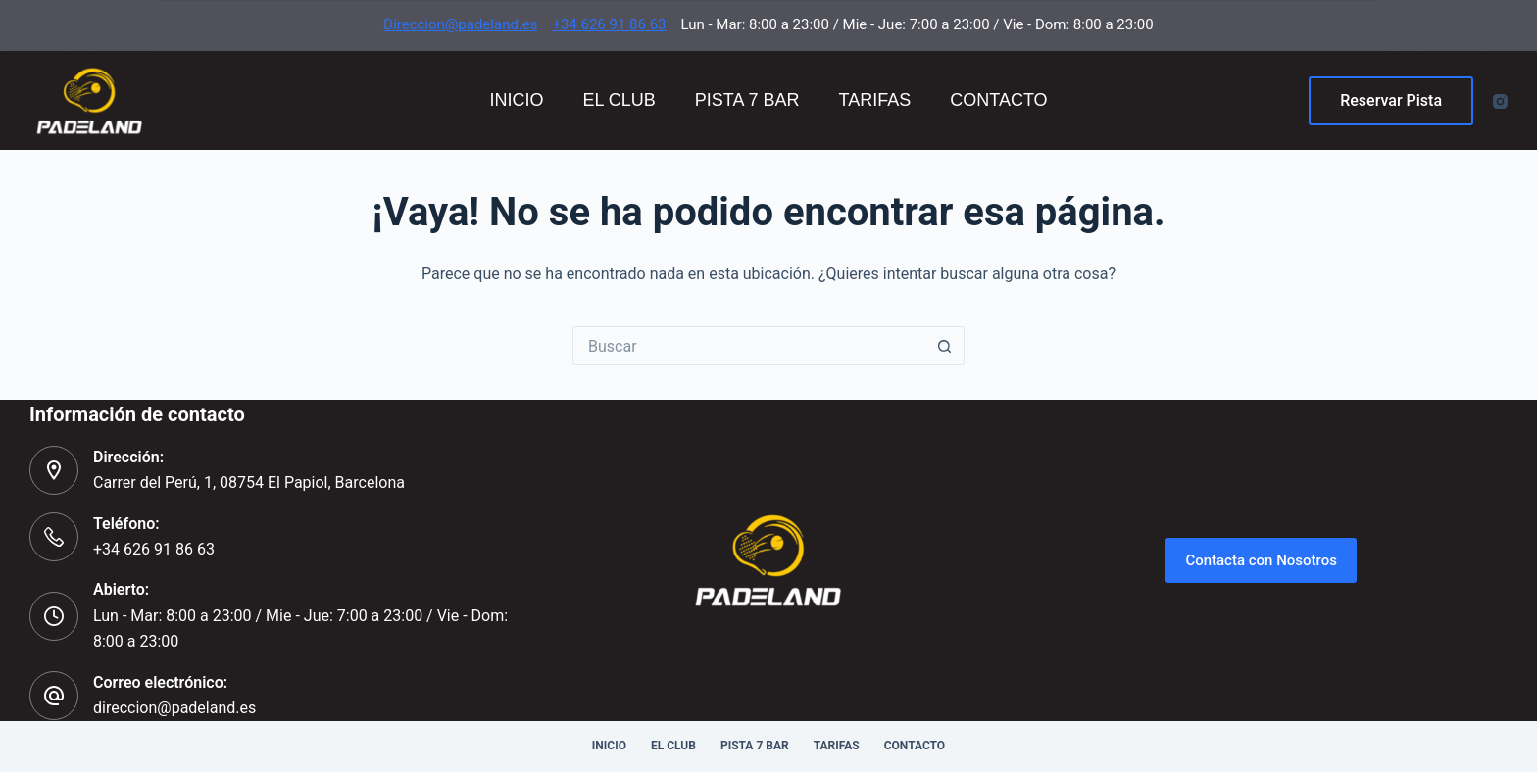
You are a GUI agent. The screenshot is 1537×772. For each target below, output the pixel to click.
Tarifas (875, 100)
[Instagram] (1500, 101)
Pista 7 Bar (747, 100)
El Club (618, 100)
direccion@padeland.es (174, 708)
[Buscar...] (748, 345)
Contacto (998, 100)
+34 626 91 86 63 (609, 24)
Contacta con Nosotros (1261, 560)
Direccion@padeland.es (460, 24)
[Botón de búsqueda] (945, 345)
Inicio (516, 100)
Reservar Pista (1391, 100)
